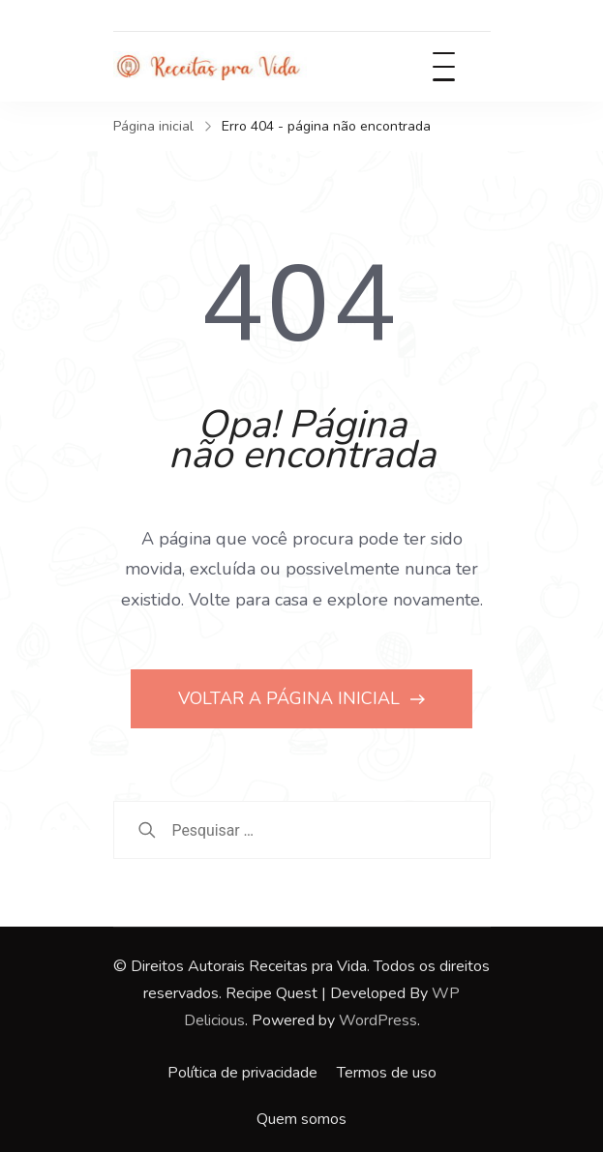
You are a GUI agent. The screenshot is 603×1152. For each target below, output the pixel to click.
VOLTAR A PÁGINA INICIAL (291, 698)
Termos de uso (387, 1072)
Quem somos (301, 1119)
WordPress (378, 1020)
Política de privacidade (242, 1072)
